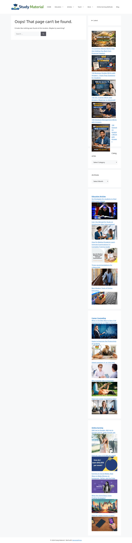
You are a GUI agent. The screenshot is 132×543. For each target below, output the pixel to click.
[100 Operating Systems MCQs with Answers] (101, 138)
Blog (117, 7)
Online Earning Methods (105, 7)
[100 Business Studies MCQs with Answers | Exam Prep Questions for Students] (104, 63)
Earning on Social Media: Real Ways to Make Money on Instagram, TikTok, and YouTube (103, 476)
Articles (71, 7)
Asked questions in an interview (103, 362)
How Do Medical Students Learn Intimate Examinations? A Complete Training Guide (103, 244)
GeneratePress (77, 540)
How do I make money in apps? (103, 515)
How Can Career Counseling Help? (104, 399)
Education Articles (99, 196)
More (91, 7)
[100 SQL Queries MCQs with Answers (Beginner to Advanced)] (104, 88)
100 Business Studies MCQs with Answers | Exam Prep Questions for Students (103, 75)
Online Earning (97, 428)
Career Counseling (99, 318)
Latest (95, 20)
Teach (82, 7)
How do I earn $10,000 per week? (104, 455)
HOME (49, 7)
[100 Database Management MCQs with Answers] (104, 110)
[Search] (43, 34)
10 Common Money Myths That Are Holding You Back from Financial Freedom (103, 51)
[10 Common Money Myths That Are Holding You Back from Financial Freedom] (104, 39)
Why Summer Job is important (103, 381)
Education (60, 7)
